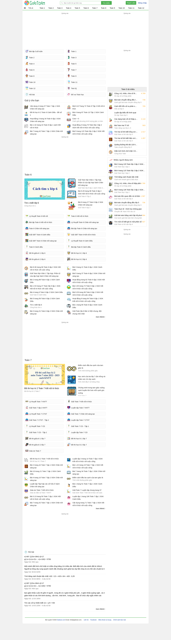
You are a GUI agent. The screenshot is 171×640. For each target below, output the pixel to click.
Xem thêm (100, 317)
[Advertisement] (65, 31)
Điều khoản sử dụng (105, 620)
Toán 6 (28, 174)
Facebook (93, 620)
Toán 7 (28, 360)
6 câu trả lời (46, 605)
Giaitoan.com (61, 620)
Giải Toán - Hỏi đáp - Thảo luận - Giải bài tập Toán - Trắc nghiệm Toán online (39, 3)
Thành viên (131, 3)
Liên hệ (86, 620)
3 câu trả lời (46, 579)
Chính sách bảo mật (119, 620)
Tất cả (30, 8)
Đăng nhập (142, 3)
